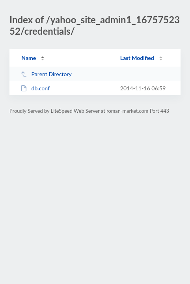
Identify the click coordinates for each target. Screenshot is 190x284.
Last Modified (137, 57)
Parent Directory (46, 74)
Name (28, 57)
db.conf (35, 88)
